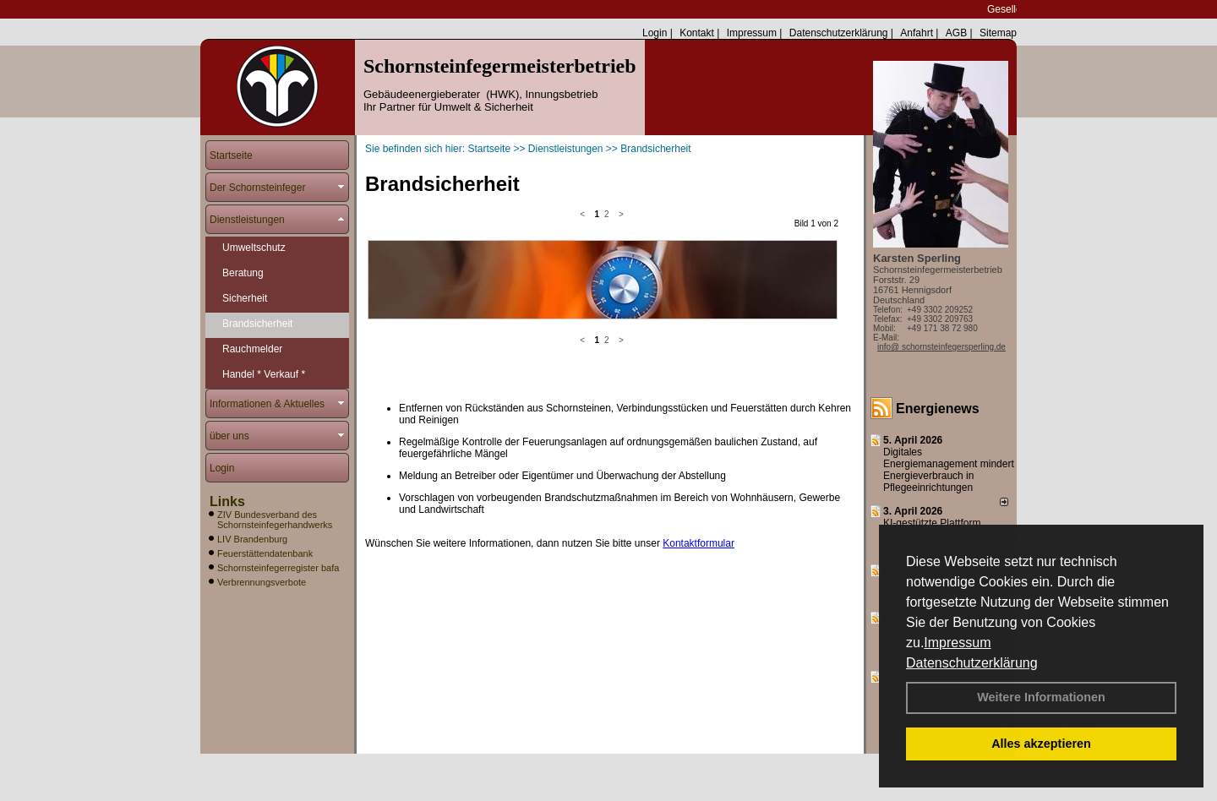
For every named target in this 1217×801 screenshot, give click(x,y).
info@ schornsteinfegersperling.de (941, 346)
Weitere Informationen (1041, 697)
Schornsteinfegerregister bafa (278, 568)
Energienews (938, 408)
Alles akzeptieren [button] (1041, 743)
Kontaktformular (698, 400)
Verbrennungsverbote (261, 582)
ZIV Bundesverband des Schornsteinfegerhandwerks (274, 519)
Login (654, 33)
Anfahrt (916, 33)
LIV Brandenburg (252, 539)
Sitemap (998, 33)
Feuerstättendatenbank (265, 553)
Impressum (957, 642)
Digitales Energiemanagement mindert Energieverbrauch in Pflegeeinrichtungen (948, 469)
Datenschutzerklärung (972, 663)
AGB (956, 33)
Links (227, 501)
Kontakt (696, 33)
